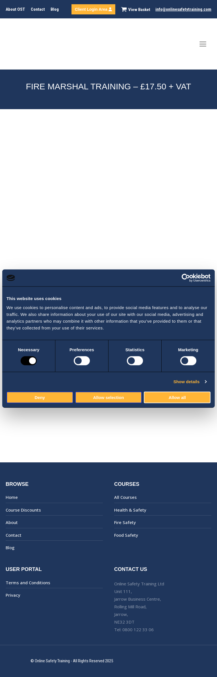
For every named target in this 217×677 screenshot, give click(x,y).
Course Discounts (23, 510)
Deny (39, 397)
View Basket (139, 9)
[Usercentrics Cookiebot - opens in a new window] (186, 278)
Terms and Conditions (28, 582)
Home (12, 497)
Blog (55, 9)
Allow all (177, 397)
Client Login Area (93, 9)
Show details (186, 381)
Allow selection (108, 397)
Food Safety (126, 535)
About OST (15, 9)
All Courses (125, 497)
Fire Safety (125, 522)
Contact (38, 9)
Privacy (13, 595)
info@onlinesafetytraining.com (183, 9)
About (12, 522)
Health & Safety (130, 510)
